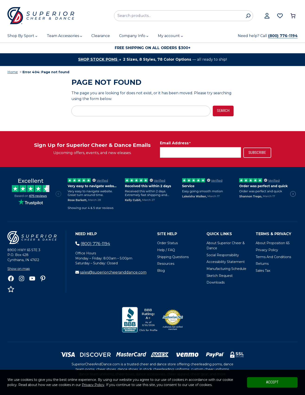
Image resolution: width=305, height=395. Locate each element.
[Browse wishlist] (280, 15)
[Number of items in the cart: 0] (293, 15)
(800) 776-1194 (283, 36)
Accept (272, 382)
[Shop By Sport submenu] (36, 36)
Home (12, 72)
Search (223, 110)
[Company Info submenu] (147, 36)
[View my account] (267, 15)
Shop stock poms (99, 59)
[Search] (248, 15)
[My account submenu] (182, 36)
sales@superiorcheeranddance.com (113, 272)
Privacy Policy (93, 385)
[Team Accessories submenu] (81, 36)
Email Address (175, 143)
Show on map (18, 269)
